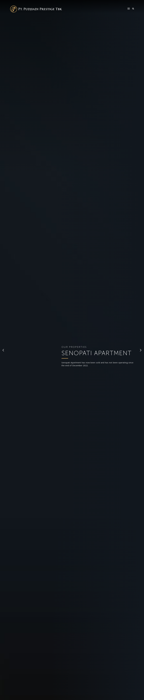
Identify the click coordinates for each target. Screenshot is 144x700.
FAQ (113, 675)
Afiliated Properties (79, 684)
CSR (94, 679)
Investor (97, 675)
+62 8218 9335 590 (21, 562)
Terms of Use (117, 679)
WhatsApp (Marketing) (19, 558)
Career (96, 683)
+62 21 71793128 (35, 549)
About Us (78, 675)
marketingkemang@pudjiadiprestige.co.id (29, 552)
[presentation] (30, 322)
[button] (3, 47)
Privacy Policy (117, 683)
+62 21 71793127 (19, 549)
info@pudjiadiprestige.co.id (54, 677)
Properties (79, 679)
